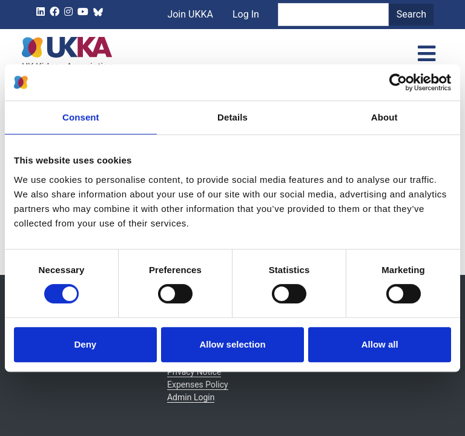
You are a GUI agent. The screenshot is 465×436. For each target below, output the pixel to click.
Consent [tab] (80, 117)
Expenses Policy (197, 384)
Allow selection (232, 344)
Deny (85, 344)
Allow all (379, 344)
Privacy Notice (194, 372)
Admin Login (190, 397)
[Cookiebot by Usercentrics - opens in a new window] (398, 82)
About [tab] (384, 117)
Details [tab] (232, 117)
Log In (265, 41)
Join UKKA (209, 41)
